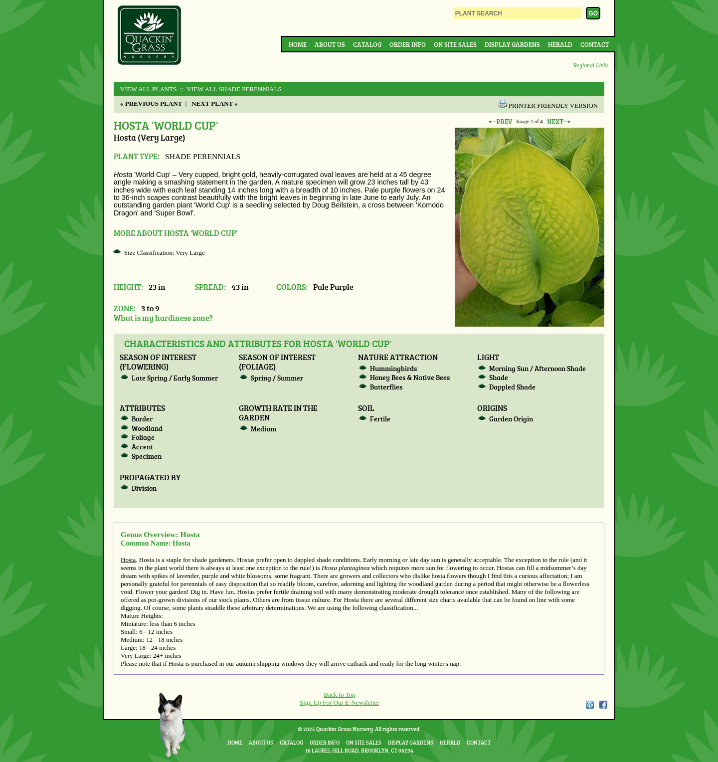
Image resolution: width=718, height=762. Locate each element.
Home (298, 44)
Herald (560, 44)
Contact (594, 44)
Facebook (603, 704)
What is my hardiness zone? (163, 317)
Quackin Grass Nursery (149, 36)
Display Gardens (512, 44)
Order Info (407, 44)
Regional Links (590, 65)
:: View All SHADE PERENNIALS (230, 89)
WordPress (589, 704)
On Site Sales (455, 44)
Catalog (367, 44)
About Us (330, 44)
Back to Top (339, 694)
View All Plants (148, 89)
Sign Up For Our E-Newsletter (339, 702)
